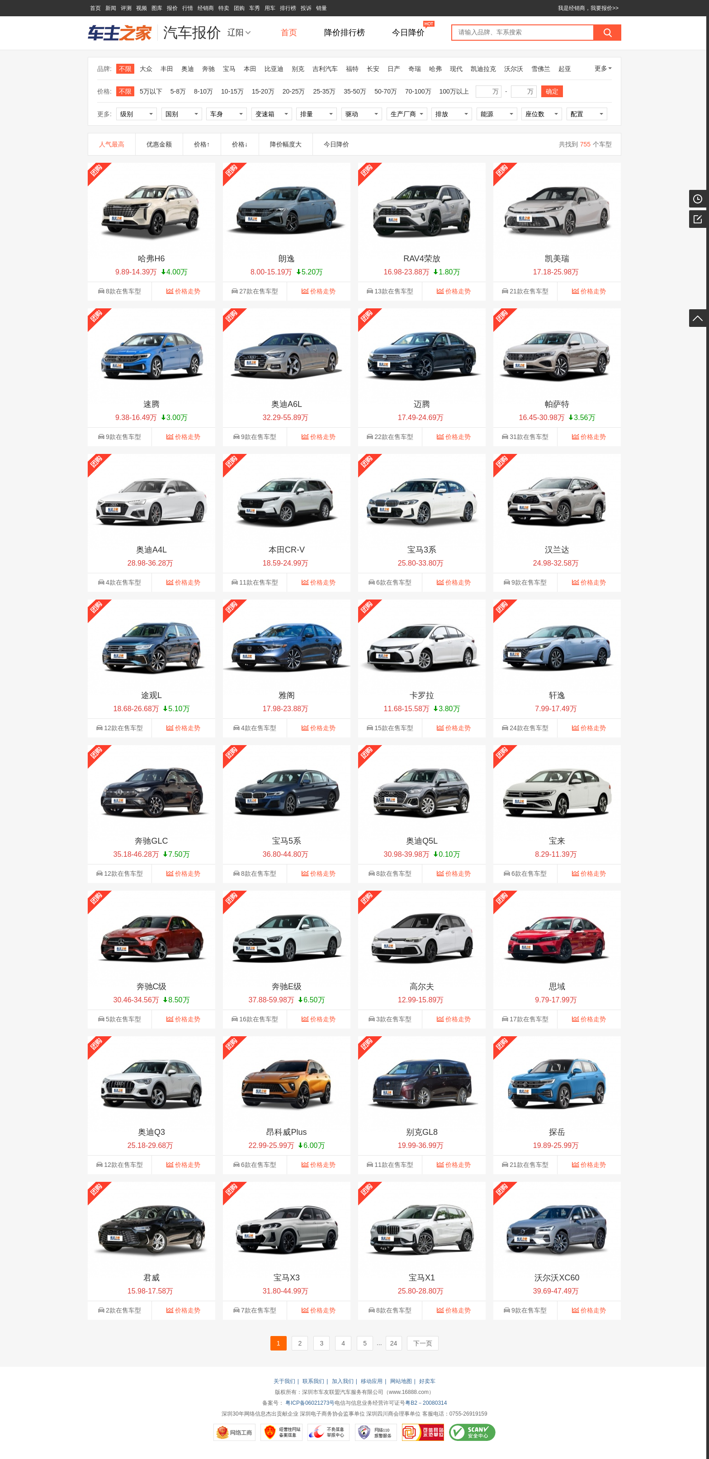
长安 (373, 68)
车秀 (254, 8)
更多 (603, 68)
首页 (95, 8)
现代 (456, 68)
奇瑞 (414, 68)
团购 (239, 8)
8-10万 (203, 91)
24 (393, 1343)
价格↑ (202, 144)
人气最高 (111, 144)
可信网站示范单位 (423, 1432)
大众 (146, 68)
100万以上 (454, 91)
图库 (156, 8)
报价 (172, 8)
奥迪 (187, 68)
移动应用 (372, 1381)
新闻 (110, 8)
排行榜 (288, 8)
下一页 (422, 1343)
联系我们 (313, 1381)
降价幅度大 (286, 144)
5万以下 (151, 91)
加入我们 (343, 1381)
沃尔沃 (513, 68)
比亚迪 (274, 68)
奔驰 (208, 68)
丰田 (167, 68)
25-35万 (324, 91)
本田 (250, 68)
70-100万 (418, 91)
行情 (187, 8)
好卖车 (427, 1381)
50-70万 (385, 91)
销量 (321, 8)
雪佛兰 (540, 68)
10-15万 (232, 91)
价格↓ (240, 144)
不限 (125, 68)
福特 (352, 68)
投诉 (306, 8)
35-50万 (355, 91)
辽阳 (235, 32)
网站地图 (401, 1381)
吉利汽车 (325, 68)
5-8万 (178, 91)
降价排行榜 (344, 32)
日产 (394, 68)
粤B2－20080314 (426, 1403)
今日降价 (408, 32)
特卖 (223, 8)
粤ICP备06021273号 (310, 1403)
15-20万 (263, 91)
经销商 (206, 8)
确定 (552, 91)
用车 (270, 8)
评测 (126, 8)
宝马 (229, 68)
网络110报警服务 (376, 1432)
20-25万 (294, 91)
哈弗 (435, 68)
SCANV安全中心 (472, 1432)
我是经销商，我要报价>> (588, 8)
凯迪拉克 (483, 68)
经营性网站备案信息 (281, 1432)
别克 (298, 68)
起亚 (564, 68)
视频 (141, 8)
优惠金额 (159, 144)
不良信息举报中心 (328, 1432)
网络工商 (234, 1432)
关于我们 (284, 1381)
